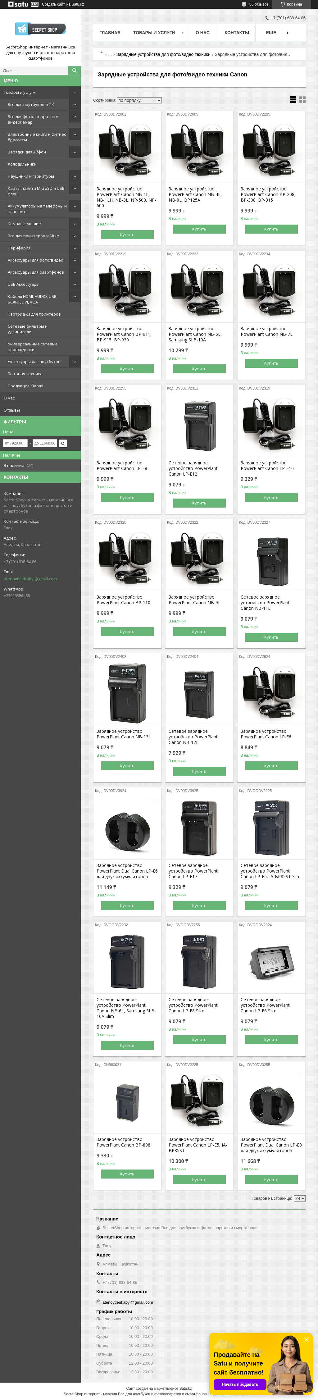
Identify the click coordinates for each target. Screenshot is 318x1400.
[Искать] (74, 70)
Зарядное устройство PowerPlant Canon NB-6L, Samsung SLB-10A (195, 334)
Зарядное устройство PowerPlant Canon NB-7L (267, 331)
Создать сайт (53, 4)
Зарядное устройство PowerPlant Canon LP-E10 (267, 465)
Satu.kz (185, 1388)
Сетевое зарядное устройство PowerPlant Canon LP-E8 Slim (193, 1005)
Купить (127, 234)
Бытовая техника (25, 373)
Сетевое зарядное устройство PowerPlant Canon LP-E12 (193, 468)
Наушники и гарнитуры (31, 176)
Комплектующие (24, 223)
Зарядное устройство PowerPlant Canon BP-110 (123, 599)
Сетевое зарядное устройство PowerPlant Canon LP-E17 (193, 871)
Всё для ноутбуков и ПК (31, 104)
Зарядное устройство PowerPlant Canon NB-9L (194, 599)
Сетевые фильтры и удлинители (28, 329)
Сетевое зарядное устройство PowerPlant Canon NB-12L (193, 736)
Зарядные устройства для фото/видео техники (163, 54)
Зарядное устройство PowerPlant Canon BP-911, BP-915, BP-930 (124, 334)
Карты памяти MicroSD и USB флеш (36, 191)
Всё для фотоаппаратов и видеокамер (33, 119)
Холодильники (22, 164)
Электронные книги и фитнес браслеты (37, 137)
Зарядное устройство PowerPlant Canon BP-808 (123, 1142)
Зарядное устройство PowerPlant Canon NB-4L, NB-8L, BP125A (195, 194)
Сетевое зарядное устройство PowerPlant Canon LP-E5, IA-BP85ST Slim (271, 871)
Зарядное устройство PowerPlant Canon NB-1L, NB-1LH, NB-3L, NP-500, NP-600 (126, 197)
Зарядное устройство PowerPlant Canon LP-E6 (266, 734)
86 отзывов (259, 4)
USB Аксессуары (23, 284)
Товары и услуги (20, 92)
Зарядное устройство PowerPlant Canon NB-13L (124, 734)
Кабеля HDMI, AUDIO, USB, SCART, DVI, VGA (32, 299)
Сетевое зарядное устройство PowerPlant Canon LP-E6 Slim (265, 1005)
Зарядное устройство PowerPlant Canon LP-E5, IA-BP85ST (198, 1145)
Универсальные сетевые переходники (33, 346)
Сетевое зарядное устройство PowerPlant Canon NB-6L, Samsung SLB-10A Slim (126, 1008)
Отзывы (12, 410)
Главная (109, 32)
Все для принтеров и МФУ (33, 236)
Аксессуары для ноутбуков (34, 361)
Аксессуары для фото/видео (35, 260)
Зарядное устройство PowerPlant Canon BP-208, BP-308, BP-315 (268, 194)
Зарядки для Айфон (27, 152)
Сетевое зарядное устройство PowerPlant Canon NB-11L (265, 602)
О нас (9, 398)
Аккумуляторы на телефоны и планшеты (37, 208)
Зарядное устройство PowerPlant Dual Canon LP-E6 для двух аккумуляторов (127, 871)
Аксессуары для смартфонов (36, 272)
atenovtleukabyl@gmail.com (30, 578)
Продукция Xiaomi (25, 386)
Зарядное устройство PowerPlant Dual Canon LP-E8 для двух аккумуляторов (271, 1145)
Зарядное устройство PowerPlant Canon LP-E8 (122, 465)
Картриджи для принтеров (34, 314)
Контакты (237, 32)
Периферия (19, 248)
